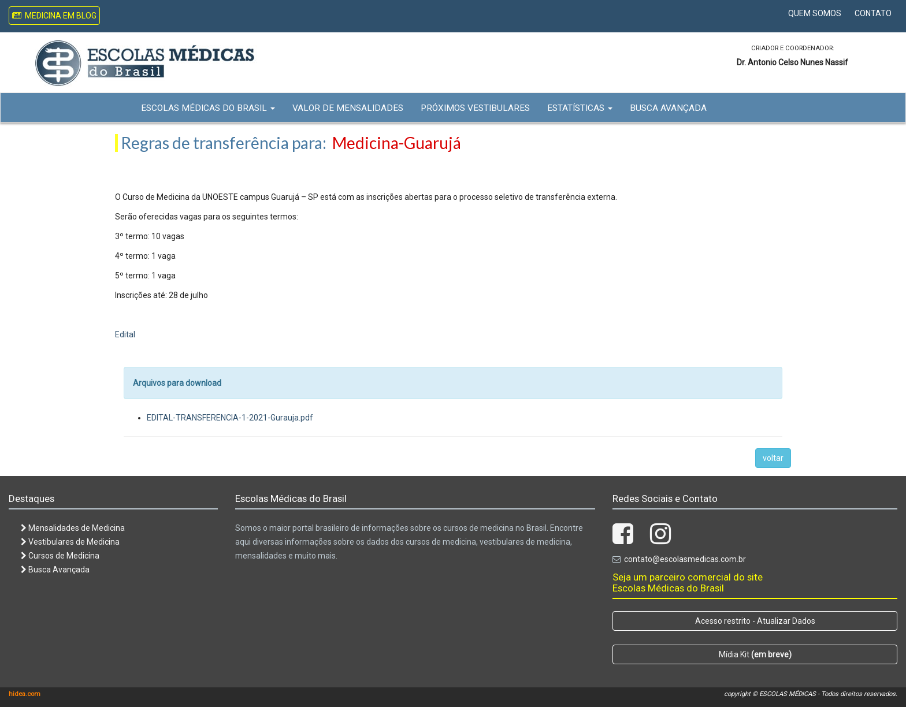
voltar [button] (773, 458)
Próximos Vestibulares (475, 108)
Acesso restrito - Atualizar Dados (755, 621)
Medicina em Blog (54, 15)
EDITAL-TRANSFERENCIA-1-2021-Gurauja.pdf (230, 417)
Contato (873, 13)
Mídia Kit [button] (755, 654)
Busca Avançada (668, 108)
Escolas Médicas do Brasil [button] (208, 108)
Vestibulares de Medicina (70, 541)
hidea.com (24, 694)
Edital (125, 334)
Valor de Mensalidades (347, 108)
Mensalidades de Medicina (73, 528)
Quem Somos (814, 13)
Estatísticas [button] (579, 108)
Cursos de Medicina (60, 555)
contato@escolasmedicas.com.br (685, 559)
